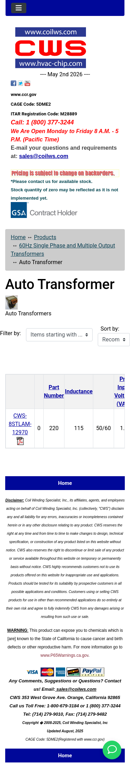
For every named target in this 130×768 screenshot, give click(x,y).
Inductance (79, 391)
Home (18, 237)
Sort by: (110, 328)
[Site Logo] (65, 47)
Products (45, 237)
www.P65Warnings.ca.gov (64, 655)
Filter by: (10, 333)
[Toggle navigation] (18, 8)
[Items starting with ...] (59, 334)
